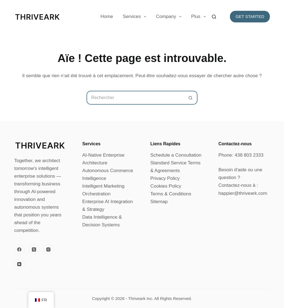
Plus (199, 16)
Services (136, 16)
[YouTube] (19, 264)
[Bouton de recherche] (190, 98)
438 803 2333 (249, 155)
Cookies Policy (165, 186)
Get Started (249, 16)
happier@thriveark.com (242, 193)
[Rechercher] (214, 17)
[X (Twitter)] (34, 249)
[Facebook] (19, 249)
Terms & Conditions (170, 193)
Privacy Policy (165, 178)
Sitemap (159, 201)
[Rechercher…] (135, 98)
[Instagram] (48, 249)
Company (170, 16)
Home (106, 16)
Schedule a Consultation (175, 155)
